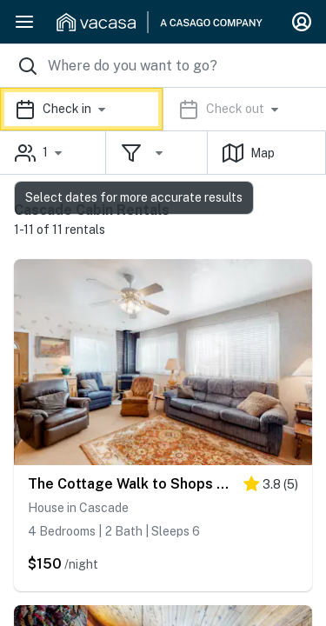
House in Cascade (78, 508)
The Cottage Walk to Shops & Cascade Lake (131, 484)
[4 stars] (270, 487)
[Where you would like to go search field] (163, 65)
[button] (163, 109)
